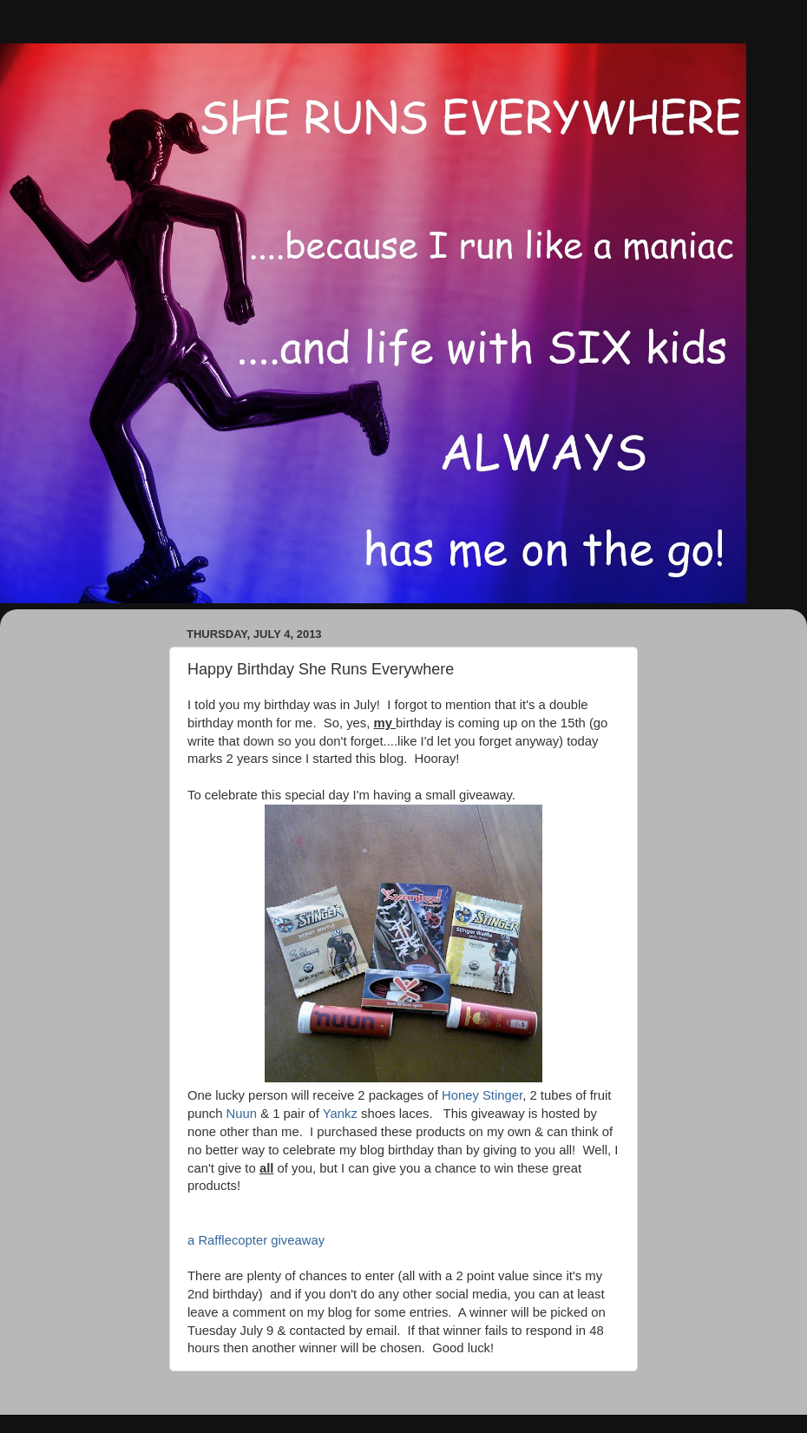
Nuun (242, 1114)
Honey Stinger (482, 1095)
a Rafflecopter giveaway (256, 1240)
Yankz (340, 1114)
